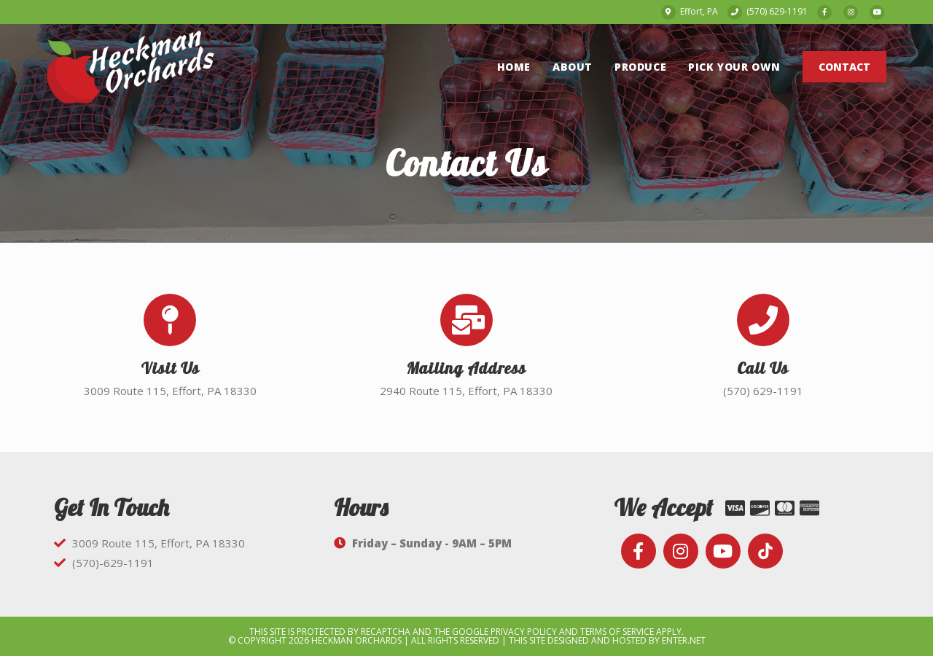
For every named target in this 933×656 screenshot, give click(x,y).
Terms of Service (617, 631)
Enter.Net (684, 640)
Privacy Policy (524, 631)
